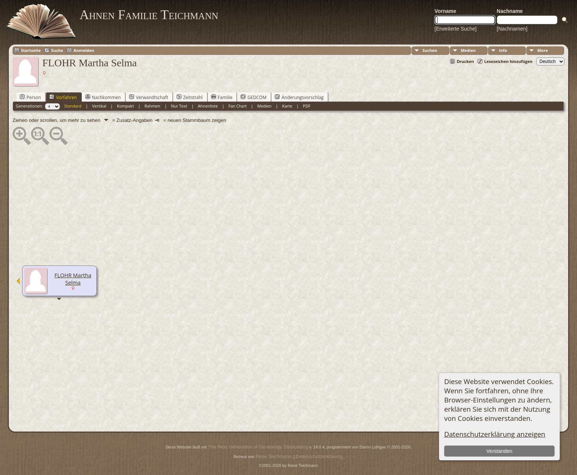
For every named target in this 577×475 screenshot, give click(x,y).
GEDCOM (253, 97)
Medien (468, 50)
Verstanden (499, 451)
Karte (287, 106)
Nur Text (179, 106)
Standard (72, 106)
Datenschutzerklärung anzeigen (494, 434)
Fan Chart (238, 106)
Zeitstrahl (190, 97)
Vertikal (99, 106)
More (542, 50)
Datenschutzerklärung (319, 456)
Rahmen (152, 106)
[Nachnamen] (512, 29)
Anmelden (84, 50)
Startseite (31, 50)
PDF (306, 106)
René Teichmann (273, 456)
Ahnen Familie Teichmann (148, 14)
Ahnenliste (208, 106)
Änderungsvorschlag (299, 97)
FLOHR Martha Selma (72, 278)
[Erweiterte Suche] (456, 29)
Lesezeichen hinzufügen (508, 61)
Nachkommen (103, 97)
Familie (222, 97)
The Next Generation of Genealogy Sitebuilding (258, 447)
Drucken (465, 61)
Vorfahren (63, 97)
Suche (57, 50)
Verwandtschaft (148, 97)
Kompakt (125, 106)
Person (30, 97)
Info (503, 50)
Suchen (429, 50)
